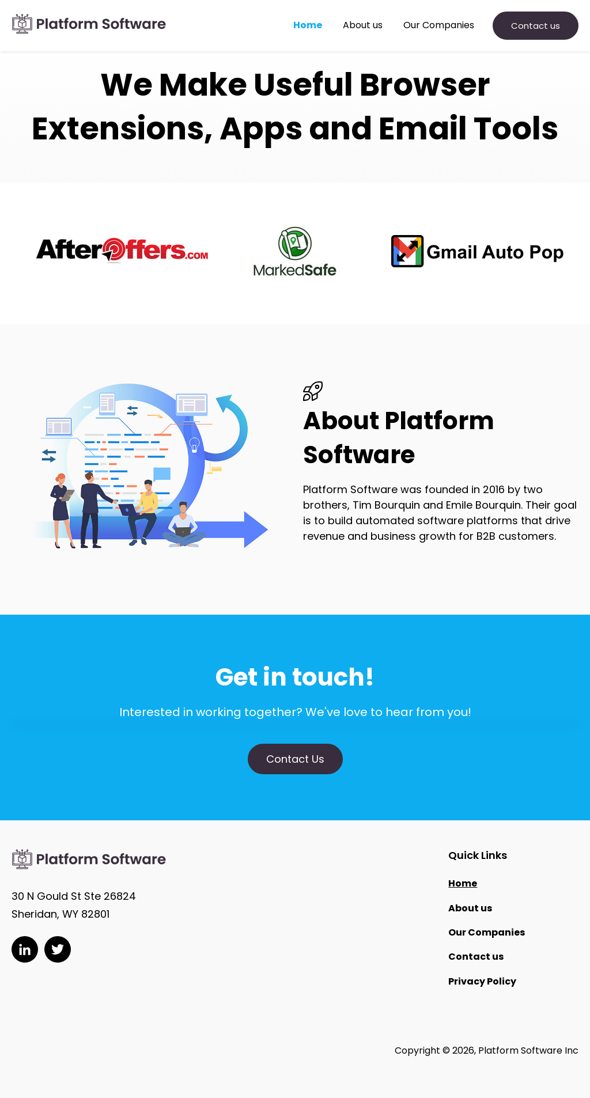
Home (307, 25)
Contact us (535, 26)
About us (363, 25)
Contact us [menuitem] (476, 956)
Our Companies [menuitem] (486, 932)
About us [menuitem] (470, 908)
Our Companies (438, 25)
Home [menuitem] (462, 883)
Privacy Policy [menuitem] (482, 981)
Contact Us (295, 759)
